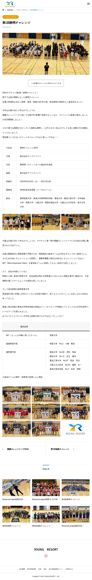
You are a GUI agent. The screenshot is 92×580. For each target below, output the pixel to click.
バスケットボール (10, 17)
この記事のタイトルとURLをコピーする (46, 83)
